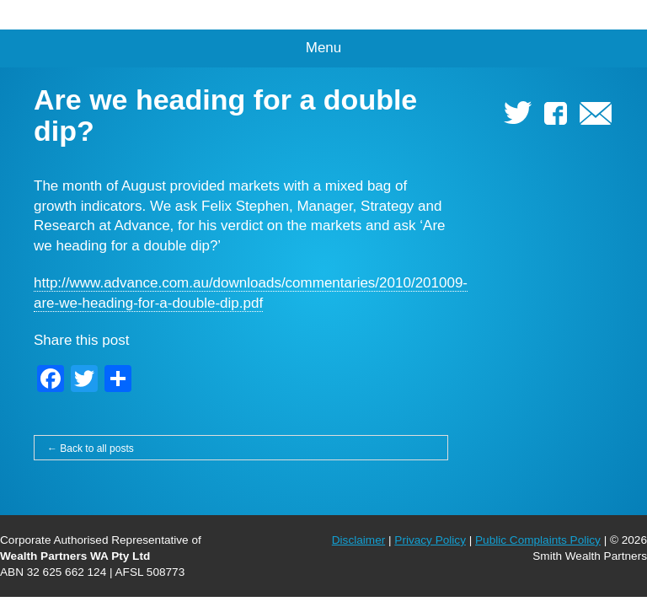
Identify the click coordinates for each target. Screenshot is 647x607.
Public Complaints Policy (538, 540)
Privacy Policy (430, 540)
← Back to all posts (90, 448)
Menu (324, 48)
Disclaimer (358, 540)
